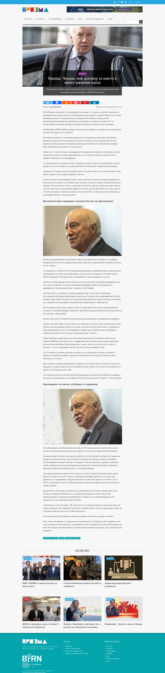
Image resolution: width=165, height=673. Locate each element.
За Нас (131, 2)
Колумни (69, 19)
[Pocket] (75, 102)
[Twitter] (47, 102)
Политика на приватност (74, 651)
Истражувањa (55, 19)
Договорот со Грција (50, 538)
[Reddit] (66, 102)
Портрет (110, 599)
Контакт (138, 2)
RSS (125, 2)
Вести (27, 599)
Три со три (69, 599)
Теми (110, 19)
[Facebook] (57, 102)
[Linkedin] (94, 102)
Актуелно (40, 19)
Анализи (28, 558)
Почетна (28, 19)
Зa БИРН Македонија (72, 649)
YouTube (121, 2)
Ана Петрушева (55, 107)
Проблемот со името (73, 538)
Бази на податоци (95, 19)
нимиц (62, 538)
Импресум (68, 646)
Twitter (114, 2)
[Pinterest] (85, 102)
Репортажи (69, 558)
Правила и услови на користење (76, 654)
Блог (80, 19)
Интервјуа (82, 73)
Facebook (118, 2)
